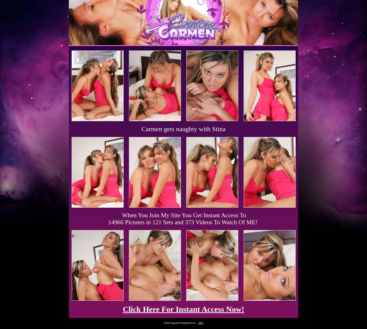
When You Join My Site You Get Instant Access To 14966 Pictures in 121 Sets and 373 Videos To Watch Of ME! (183, 219)
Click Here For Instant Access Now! (183, 309)
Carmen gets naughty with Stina (183, 129)
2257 (200, 323)
